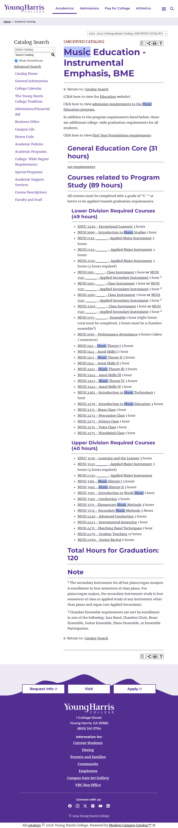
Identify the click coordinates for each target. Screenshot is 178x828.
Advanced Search (27, 67)
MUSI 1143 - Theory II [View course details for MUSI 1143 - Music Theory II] (100, 357)
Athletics (143, 8)
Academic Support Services (29, 182)
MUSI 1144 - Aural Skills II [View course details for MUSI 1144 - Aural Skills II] (98, 363)
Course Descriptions (31, 192)
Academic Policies (29, 144)
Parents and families (88, 757)
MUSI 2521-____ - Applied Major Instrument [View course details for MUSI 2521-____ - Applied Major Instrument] (115, 261)
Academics (64, 8)
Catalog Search (96, 89)
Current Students (88, 743)
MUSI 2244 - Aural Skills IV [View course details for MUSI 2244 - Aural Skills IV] (99, 387)
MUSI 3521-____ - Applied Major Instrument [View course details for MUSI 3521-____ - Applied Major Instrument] (115, 464)
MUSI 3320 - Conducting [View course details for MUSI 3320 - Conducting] (97, 499)
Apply (132, 689)
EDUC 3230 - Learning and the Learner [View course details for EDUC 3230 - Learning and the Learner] (108, 458)
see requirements (81, 167)
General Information (31, 81)
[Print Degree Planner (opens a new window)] (142, 43)
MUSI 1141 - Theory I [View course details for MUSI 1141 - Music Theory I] (99, 346)
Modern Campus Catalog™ (130, 825)
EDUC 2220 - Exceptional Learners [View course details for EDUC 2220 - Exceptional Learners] (105, 226)
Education (108, 97)
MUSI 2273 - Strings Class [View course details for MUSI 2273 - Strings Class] (98, 421)
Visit (89, 689)
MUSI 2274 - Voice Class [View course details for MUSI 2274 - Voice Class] (97, 427)
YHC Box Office (88, 785)
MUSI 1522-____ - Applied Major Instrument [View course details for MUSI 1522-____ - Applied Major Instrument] (115, 250)
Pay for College (117, 8)
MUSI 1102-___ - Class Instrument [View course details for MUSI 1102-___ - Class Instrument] (106, 283)
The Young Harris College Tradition (29, 98)
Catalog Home (26, 74)
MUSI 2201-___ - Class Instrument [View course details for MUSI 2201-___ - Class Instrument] (106, 295)
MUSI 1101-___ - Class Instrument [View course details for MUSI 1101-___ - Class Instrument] (106, 272)
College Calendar (28, 88)
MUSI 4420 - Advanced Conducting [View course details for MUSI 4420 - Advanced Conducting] (106, 516)
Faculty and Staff (28, 200)
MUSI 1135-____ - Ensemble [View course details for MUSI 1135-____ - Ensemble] (102, 317)
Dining (88, 750)
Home (7, 21)
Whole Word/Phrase (31, 60)
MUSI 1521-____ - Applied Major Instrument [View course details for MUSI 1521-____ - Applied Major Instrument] (115, 238)
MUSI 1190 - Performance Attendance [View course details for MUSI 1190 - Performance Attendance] (108, 334)
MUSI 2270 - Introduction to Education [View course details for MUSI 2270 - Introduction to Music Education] (114, 404)
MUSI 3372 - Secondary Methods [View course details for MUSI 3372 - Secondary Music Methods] (109, 511)
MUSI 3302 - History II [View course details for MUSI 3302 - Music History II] (101, 487)
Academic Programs (31, 152)
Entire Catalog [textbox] (24, 49)
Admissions (89, 8)
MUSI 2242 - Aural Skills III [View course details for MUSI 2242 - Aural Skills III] (99, 375)
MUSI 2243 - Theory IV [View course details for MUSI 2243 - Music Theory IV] (101, 381)
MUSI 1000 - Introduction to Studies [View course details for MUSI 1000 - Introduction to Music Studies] (112, 232)
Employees (88, 771)
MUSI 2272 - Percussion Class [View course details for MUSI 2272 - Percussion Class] (101, 415)
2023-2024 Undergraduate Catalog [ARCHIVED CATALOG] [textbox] (126, 33)
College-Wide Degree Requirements (32, 161)
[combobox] (127, 33)
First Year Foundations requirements (121, 135)
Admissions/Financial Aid (32, 111)
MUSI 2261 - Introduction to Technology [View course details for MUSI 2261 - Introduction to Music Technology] (115, 392)
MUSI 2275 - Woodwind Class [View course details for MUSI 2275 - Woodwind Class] (101, 433)
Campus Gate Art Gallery (88, 778)
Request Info (42, 689)
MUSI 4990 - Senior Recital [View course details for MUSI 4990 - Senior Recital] (99, 540)
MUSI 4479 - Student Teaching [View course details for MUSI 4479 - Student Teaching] (102, 534)
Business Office (27, 122)
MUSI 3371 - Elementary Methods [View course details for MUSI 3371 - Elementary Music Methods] (109, 505)
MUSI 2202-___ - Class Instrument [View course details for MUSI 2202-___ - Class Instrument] (107, 306)
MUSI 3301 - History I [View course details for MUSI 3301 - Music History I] (100, 481)
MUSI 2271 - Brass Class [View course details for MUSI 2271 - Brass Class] (97, 410)
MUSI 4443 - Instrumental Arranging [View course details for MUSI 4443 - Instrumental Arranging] (107, 522)
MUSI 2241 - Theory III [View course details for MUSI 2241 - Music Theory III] (101, 369)
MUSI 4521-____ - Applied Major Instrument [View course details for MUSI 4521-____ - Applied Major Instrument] (115, 475)
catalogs (34, 825)
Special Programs (29, 172)
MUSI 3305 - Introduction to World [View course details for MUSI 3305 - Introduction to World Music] (111, 493)
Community (88, 764)
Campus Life (25, 129)
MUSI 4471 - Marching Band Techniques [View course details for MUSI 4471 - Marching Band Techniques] (110, 528)
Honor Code (24, 137)
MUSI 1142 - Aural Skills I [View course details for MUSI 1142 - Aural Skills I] (98, 352)
